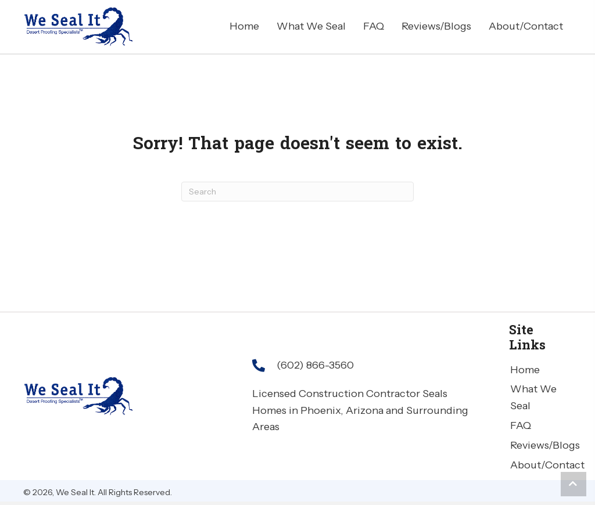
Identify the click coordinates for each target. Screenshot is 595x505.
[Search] (297, 191)
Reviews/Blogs (545, 445)
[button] (573, 484)
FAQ (520, 425)
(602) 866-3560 (315, 365)
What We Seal (533, 397)
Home (525, 369)
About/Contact (547, 465)
